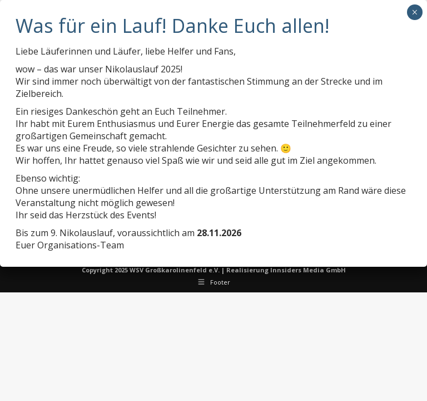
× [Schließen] (414, 12)
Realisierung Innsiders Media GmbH (286, 270)
